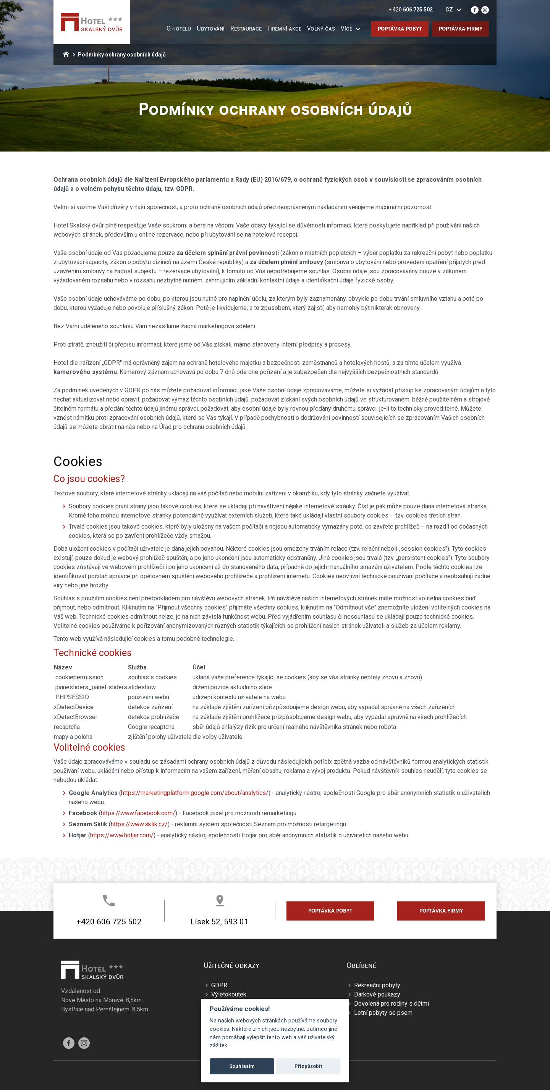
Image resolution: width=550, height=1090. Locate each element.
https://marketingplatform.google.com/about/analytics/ (195, 793)
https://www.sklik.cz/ (139, 824)
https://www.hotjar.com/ (122, 835)
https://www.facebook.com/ (138, 813)
